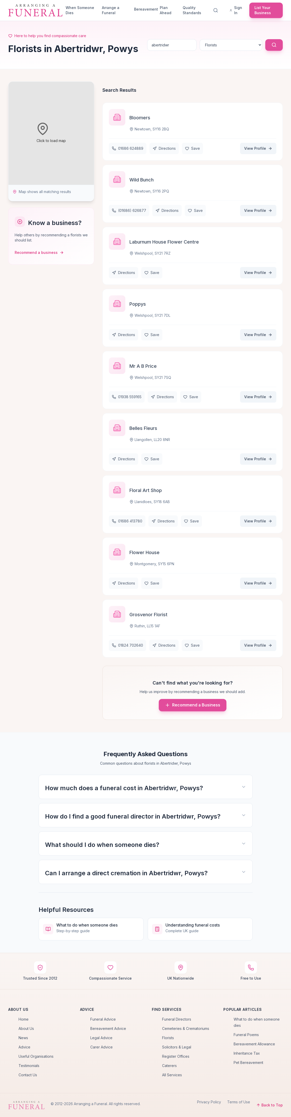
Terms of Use (238, 1102)
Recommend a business (39, 252)
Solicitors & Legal (176, 1047)
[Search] (216, 10)
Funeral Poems (246, 1034)
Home (24, 1019)
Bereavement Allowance (254, 1044)
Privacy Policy (209, 1102)
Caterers (169, 1065)
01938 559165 (127, 397)
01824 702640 (127, 645)
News (23, 1038)
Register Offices (175, 1056)
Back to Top (269, 1105)
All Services (172, 1075)
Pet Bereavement (248, 1062)
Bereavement (145, 9)
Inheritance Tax (247, 1053)
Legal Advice (101, 1038)
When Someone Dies (80, 10)
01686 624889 (127, 148)
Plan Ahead (165, 10)
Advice (24, 1047)
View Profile (258, 148)
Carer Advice (101, 1047)
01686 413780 (127, 521)
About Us (26, 1028)
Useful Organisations (36, 1056)
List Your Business (262, 10)
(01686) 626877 (129, 210)
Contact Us (28, 1075)
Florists (168, 1038)
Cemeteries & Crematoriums (185, 1028)
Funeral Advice (103, 1019)
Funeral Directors (176, 1019)
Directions (164, 148)
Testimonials (29, 1065)
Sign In (236, 10)
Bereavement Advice (108, 1028)
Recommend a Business (192, 705)
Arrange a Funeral (110, 10)
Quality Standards (192, 10)
